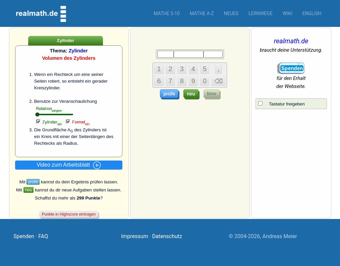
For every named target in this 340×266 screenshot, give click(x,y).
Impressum (134, 236)
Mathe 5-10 (167, 13)
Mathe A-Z (202, 13)
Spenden (23, 236)
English (312, 13)
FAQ (43, 236)
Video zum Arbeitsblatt (69, 165)
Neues (231, 13)
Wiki (287, 13)
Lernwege (260, 13)
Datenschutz (167, 236)
